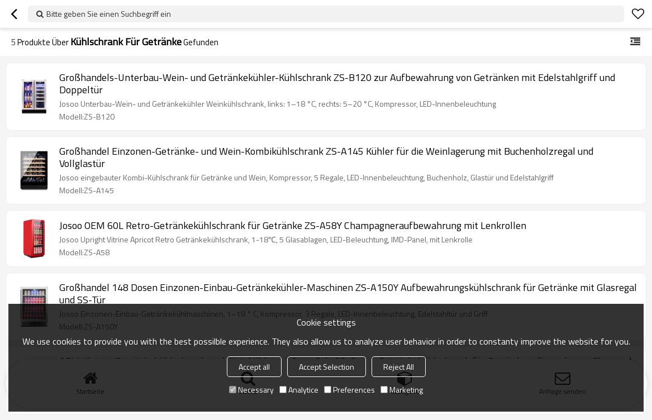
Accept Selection (326, 367)
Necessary (251, 389)
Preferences (349, 389)
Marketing (401, 389)
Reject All (398, 367)
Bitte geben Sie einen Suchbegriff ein (108, 14)
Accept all (254, 367)
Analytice (298, 389)
